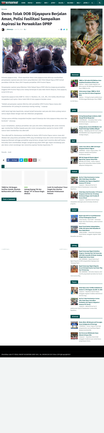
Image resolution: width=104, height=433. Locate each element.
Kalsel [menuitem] (61, 3)
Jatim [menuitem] (53, 3)
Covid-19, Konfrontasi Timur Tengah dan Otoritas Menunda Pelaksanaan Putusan (57, 190)
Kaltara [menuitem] (70, 3)
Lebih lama (62, 249)
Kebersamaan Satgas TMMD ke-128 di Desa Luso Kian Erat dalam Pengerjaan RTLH (90, 93)
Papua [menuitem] (30, 3)
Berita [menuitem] (38, 3)
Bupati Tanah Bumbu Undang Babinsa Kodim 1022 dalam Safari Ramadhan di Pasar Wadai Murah (89, 228)
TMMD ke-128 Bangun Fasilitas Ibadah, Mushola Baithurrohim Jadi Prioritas (11, 189)
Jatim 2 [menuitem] (86, 3)
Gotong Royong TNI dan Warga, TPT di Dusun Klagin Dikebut (34, 191)
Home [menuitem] (23, 3)
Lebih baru (5, 249)
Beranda (4, 9)
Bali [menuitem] (78, 3)
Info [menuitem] (45, 3)
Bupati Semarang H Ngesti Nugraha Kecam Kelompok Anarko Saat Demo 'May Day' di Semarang (90, 268)
